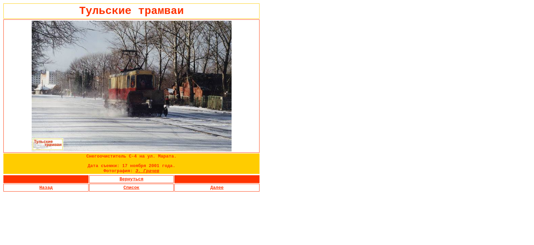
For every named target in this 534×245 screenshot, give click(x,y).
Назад (45, 187)
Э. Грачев (147, 171)
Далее (216, 187)
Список (132, 187)
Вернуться (131, 179)
